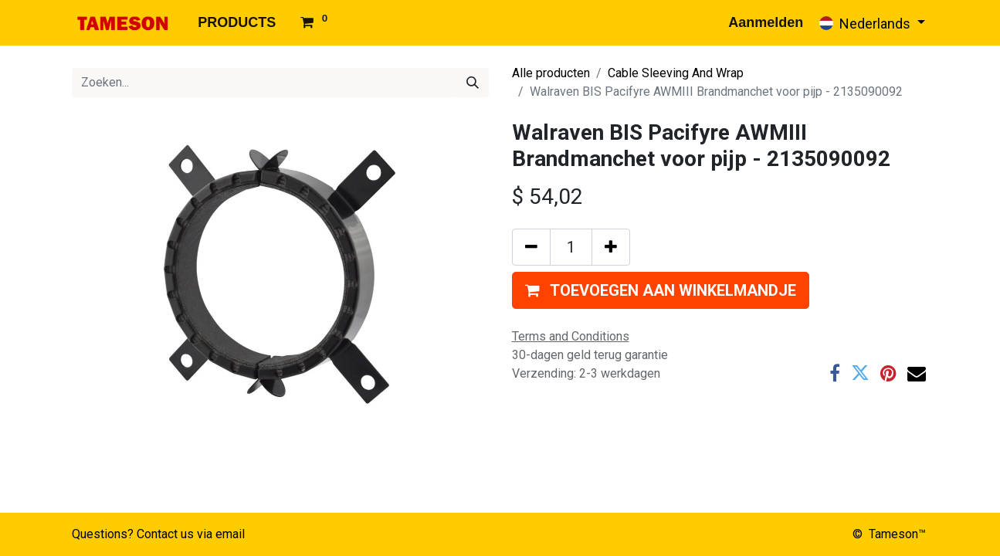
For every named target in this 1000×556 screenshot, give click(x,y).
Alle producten (551, 73)
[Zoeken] (472, 82)
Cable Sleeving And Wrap (676, 73)
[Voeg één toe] (611, 247)
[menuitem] (237, 22)
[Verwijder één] (531, 247)
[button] (660, 290)
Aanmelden (765, 22)
